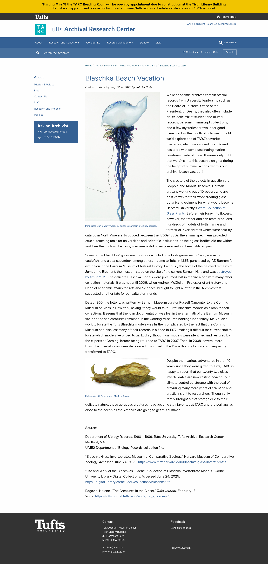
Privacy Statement (180, 548)
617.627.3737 (118, 552)
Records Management (120, 43)
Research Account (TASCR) (222, 24)
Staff (36, 102)
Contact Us (40, 96)
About (38, 43)
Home (88, 65)
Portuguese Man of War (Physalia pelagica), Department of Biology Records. (121, 226)
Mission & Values (44, 84)
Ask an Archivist (196, 24)
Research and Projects (47, 109)
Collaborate (93, 43)
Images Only (211, 52)
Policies (38, 115)
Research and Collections (64, 43)
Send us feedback (181, 528)
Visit (158, 43)
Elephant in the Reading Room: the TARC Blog (130, 65)
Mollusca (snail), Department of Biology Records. (108, 396)
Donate (144, 43)
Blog (36, 90)
